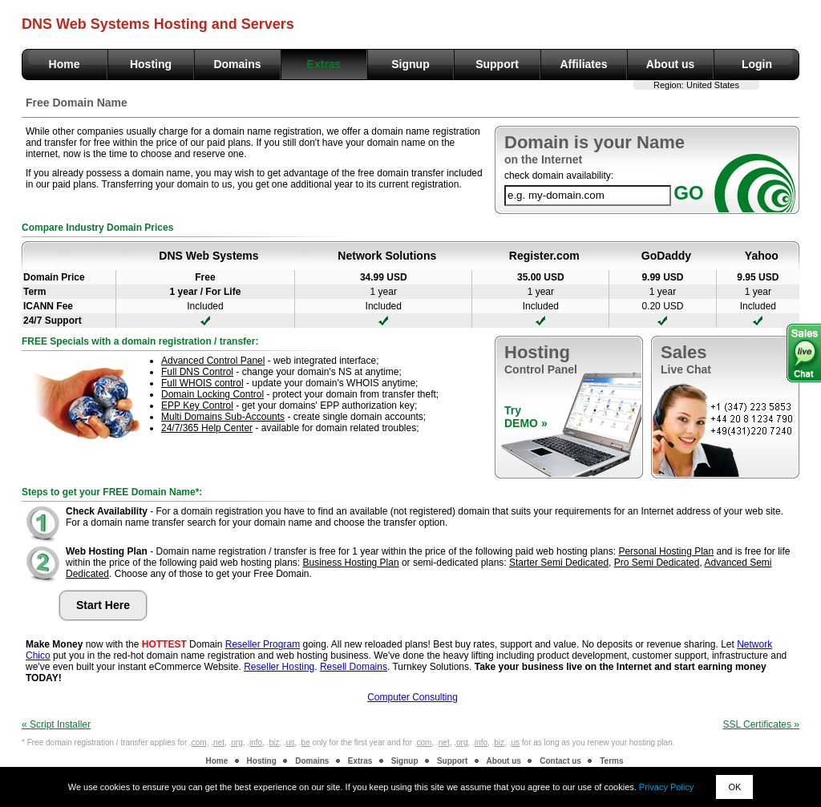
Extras (324, 64)
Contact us (560, 761)
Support (497, 64)
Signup (410, 64)
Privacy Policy (666, 787)
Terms (611, 761)
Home (64, 64)
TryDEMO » (526, 417)
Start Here (103, 605)
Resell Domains (353, 666)
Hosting (151, 64)
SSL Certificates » (760, 724)
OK (734, 787)
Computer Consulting (412, 697)
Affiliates (583, 64)
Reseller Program (262, 644)
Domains (237, 64)
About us (670, 64)
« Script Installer (56, 724)
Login (757, 64)
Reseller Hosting (279, 666)
